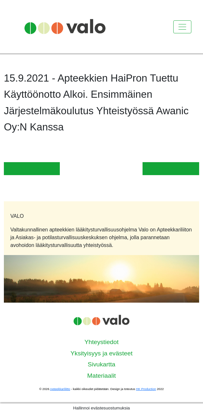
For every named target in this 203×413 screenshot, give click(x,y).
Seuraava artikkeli (171, 168)
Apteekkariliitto (60, 389)
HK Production (146, 389)
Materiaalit (101, 375)
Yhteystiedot (101, 342)
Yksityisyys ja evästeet (101, 353)
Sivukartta (101, 364)
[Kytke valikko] (182, 26)
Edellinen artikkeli (32, 168)
